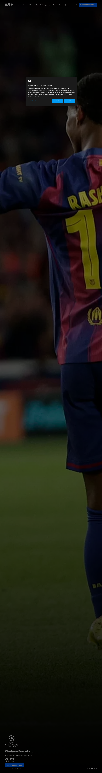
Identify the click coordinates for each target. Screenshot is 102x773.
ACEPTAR (70, 101)
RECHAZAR (57, 101)
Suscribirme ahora (87, 5)
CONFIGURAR (33, 101)
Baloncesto (57, 5)
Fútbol (31, 5)
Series (17, 5)
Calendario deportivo (43, 5)
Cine (24, 5)
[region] (51, 91)
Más (65, 5)
